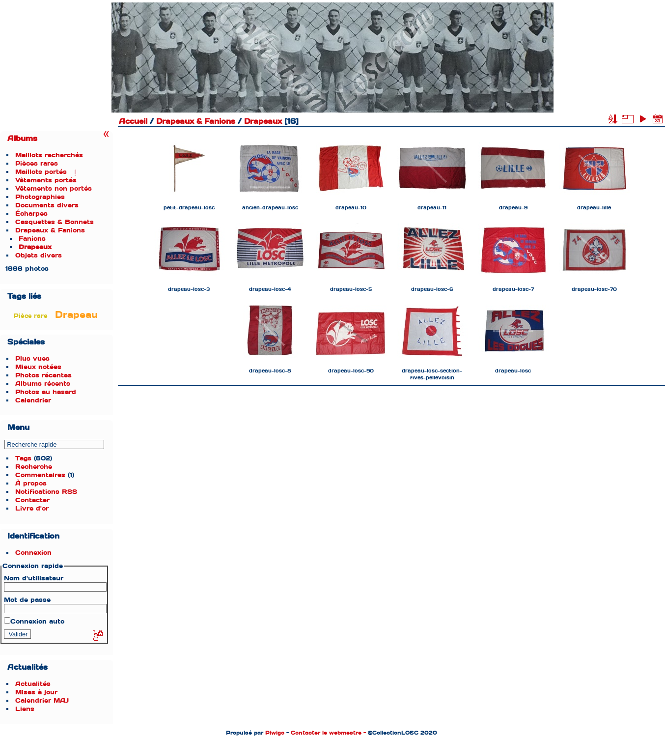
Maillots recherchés (49, 155)
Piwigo (274, 732)
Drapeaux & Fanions (50, 230)
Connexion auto (34, 621)
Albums (22, 138)
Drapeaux (35, 247)
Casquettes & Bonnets (54, 222)
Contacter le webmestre (326, 732)
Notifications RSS (46, 491)
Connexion (33, 552)
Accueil (133, 121)
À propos (31, 483)
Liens (24, 709)
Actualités (33, 684)
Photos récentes (43, 375)
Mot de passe (27, 600)
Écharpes (31, 213)
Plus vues (32, 358)
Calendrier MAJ (42, 700)
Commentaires (40, 475)
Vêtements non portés (53, 188)
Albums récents (42, 383)
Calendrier (33, 400)
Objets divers (38, 255)
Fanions (32, 238)
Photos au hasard (45, 392)
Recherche (33, 466)
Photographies (40, 197)
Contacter (32, 500)
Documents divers (47, 205)
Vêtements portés (46, 180)
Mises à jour (36, 692)
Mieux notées (38, 367)
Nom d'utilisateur (33, 578)
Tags (23, 458)
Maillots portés (41, 172)
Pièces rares (36, 163)
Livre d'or (32, 508)
